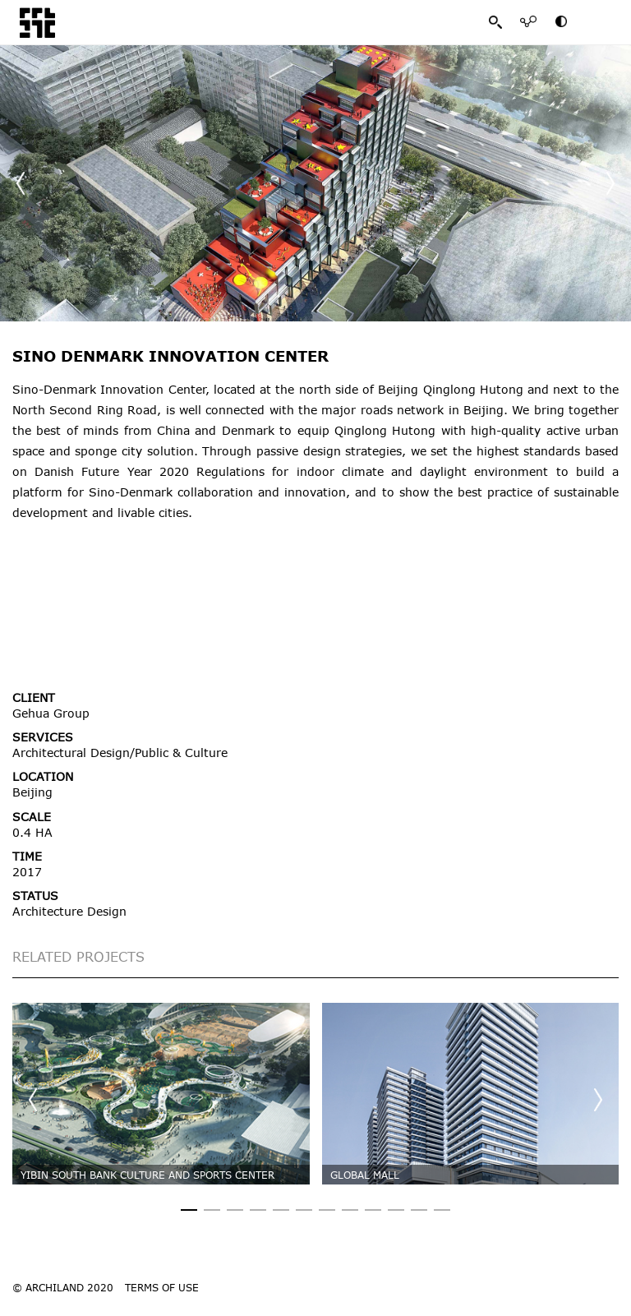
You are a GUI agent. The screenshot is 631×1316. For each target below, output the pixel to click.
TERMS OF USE (162, 1287)
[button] (610, 183)
